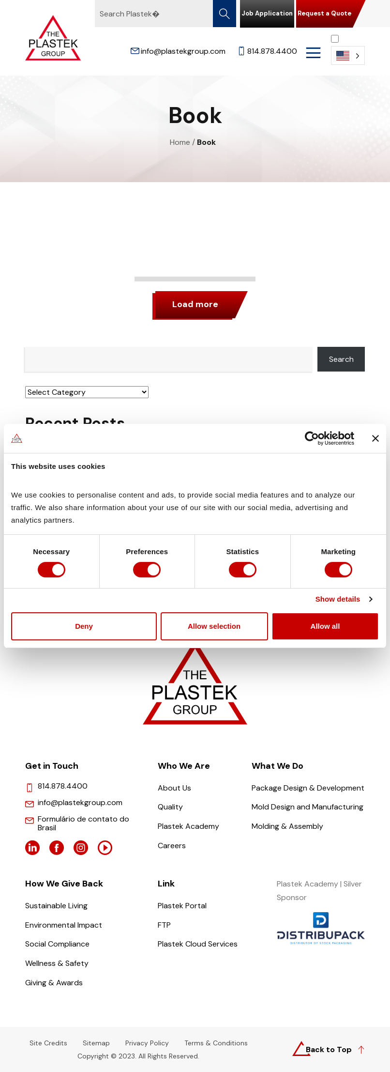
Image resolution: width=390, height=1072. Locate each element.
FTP (164, 925)
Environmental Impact (63, 925)
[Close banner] (375, 438)
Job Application (267, 13)
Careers (172, 845)
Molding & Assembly (287, 826)
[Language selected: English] (348, 49)
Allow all (325, 627)
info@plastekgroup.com (178, 51)
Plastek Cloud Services (198, 944)
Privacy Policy (147, 1043)
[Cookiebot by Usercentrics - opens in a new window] (312, 438)
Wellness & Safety (57, 963)
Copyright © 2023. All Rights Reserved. (138, 1056)
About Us (174, 788)
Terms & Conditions (216, 1043)
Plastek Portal (182, 906)
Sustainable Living (56, 906)
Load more (195, 304)
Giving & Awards (54, 983)
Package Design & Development (308, 788)
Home (180, 142)
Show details (337, 600)
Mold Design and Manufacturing (307, 807)
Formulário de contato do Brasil (83, 823)
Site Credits (48, 1043)
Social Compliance (57, 944)
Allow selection (214, 627)
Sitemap (96, 1043)
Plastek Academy (188, 826)
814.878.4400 (267, 51)
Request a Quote (324, 13)
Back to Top (329, 1049)
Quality (170, 807)
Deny (84, 627)
